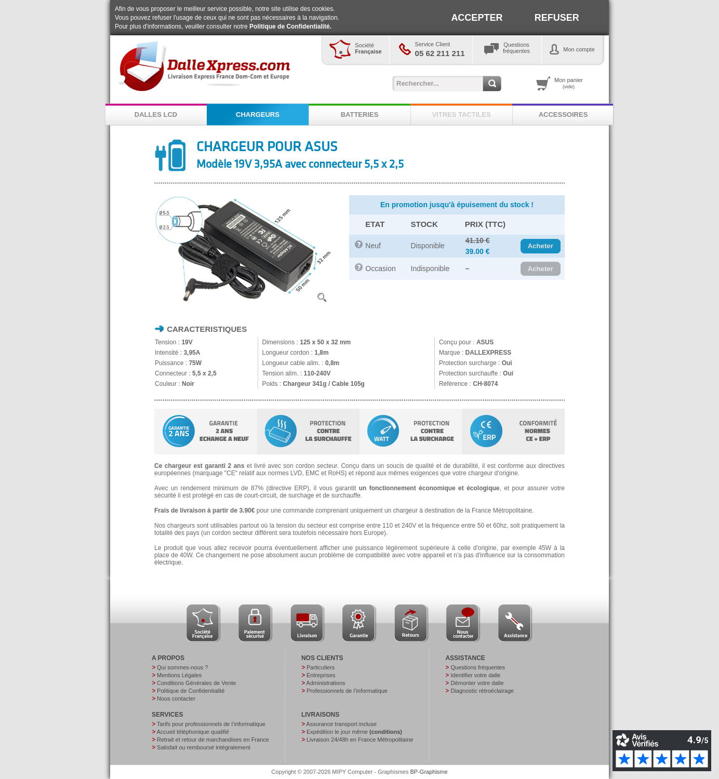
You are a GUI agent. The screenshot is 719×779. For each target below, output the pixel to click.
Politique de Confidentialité (190, 691)
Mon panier (568, 83)
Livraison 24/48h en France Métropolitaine (360, 739)
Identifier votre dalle (475, 675)
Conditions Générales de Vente (196, 683)
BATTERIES (360, 114)
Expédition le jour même (354, 732)
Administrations (325, 683)
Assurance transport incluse (341, 724)
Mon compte (579, 49)
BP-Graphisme (429, 772)
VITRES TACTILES (461, 114)
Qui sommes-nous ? (182, 667)
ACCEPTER (476, 17)
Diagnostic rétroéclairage (482, 691)
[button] (541, 246)
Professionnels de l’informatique (347, 691)
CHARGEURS (257, 114)
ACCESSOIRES (563, 114)
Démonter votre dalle (476, 683)
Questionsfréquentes (516, 48)
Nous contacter (176, 698)
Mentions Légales (179, 675)
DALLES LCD (156, 114)
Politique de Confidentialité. (290, 26)
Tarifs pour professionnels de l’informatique (211, 724)
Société (368, 48)
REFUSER (557, 17)
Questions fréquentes (477, 667)
